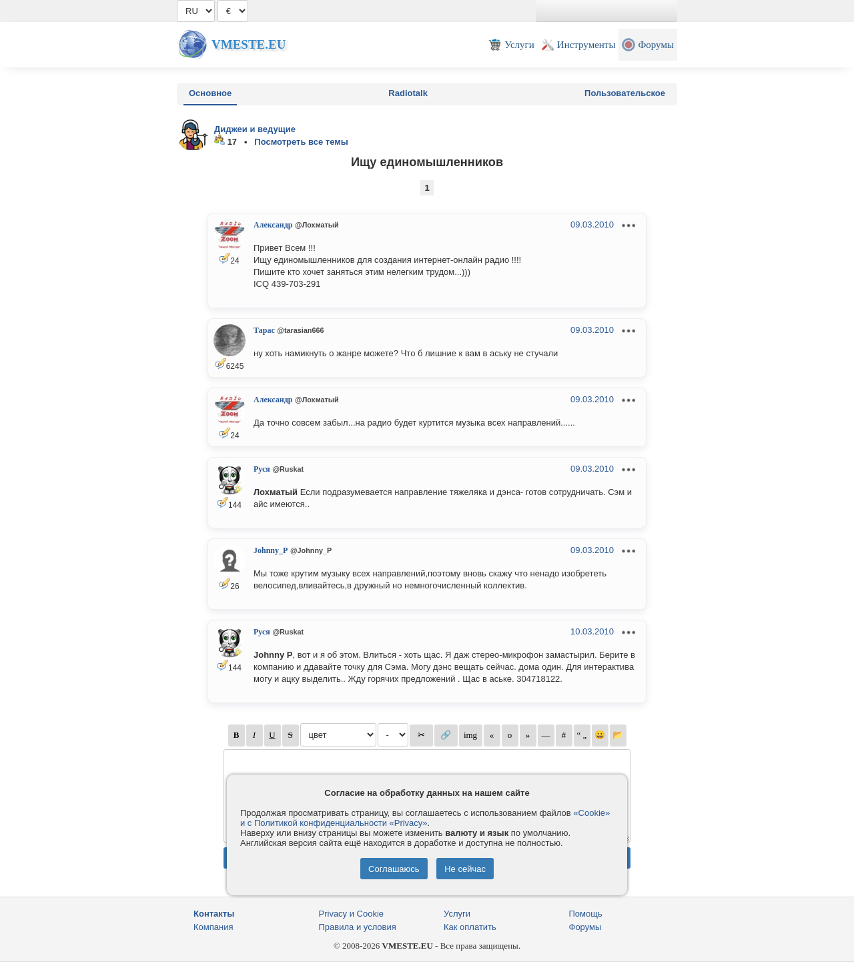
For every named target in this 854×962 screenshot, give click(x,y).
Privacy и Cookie (351, 914)
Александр (273, 224)
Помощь (585, 914)
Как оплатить (470, 927)
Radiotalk (408, 93)
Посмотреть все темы (301, 142)
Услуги (457, 914)
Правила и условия (357, 927)
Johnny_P (271, 550)
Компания (213, 927)
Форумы (585, 927)
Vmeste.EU (248, 44)
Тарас (264, 330)
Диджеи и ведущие (255, 129)
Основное (210, 93)
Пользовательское (624, 93)
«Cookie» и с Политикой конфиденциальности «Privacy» (425, 818)
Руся (262, 469)
